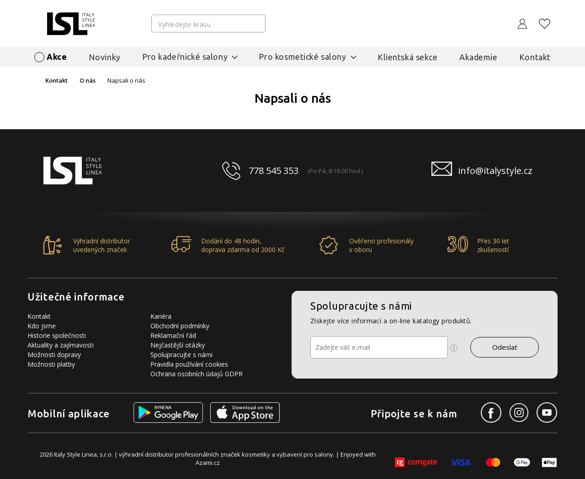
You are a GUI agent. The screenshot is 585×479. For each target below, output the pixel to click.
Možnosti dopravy (54, 354)
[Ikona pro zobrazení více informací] (453, 348)
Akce (57, 56)
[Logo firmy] (71, 23)
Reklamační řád (173, 335)
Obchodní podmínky (179, 325)
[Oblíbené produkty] (544, 24)
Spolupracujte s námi (181, 354)
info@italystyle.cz (495, 170)
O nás (88, 80)
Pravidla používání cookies (189, 364)
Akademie (478, 57)
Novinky (105, 57)
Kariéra (160, 316)
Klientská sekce (408, 57)
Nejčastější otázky (177, 345)
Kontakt (535, 57)
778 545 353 (273, 170)
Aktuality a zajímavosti (60, 345)
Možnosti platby (51, 364)
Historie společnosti (56, 335)
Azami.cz (208, 462)
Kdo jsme (41, 325)
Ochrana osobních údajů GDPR (196, 373)
